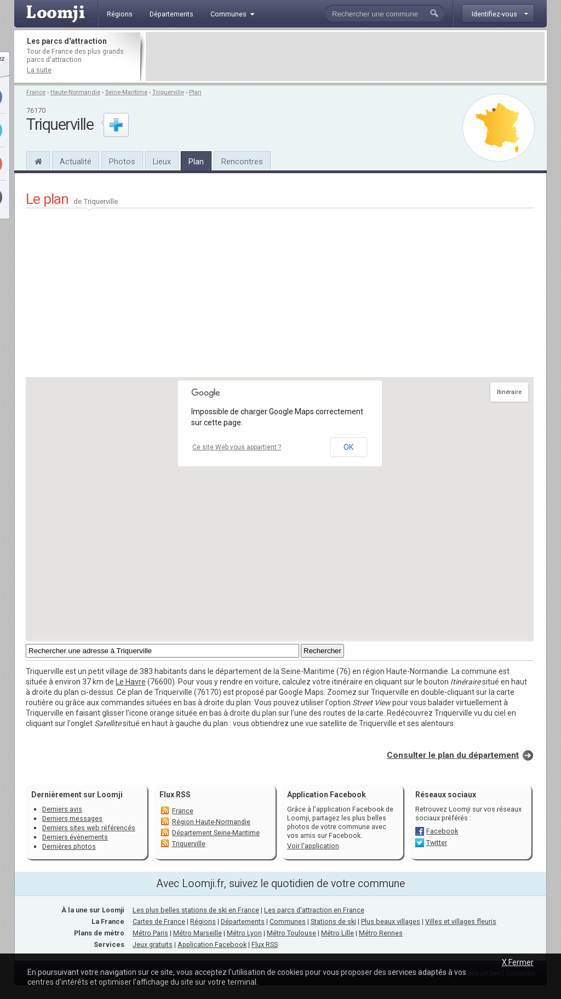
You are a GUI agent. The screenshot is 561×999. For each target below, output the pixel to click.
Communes (288, 921)
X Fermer (518, 962)
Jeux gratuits (153, 944)
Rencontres (242, 162)
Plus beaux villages (390, 921)
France (35, 92)
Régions (203, 921)
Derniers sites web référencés (88, 828)
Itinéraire (509, 392)
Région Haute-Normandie (211, 822)
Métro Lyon (244, 933)
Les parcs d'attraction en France (314, 910)
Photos (122, 162)
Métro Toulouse (291, 933)
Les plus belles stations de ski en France (196, 910)
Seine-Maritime (126, 92)
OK (348, 447)
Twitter (436, 842)
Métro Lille (337, 933)
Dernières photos (69, 846)
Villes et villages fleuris (460, 921)
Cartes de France (159, 921)
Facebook (442, 831)
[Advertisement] (345, 56)
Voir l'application (313, 846)
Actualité (75, 162)
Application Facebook (212, 944)
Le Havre (131, 681)
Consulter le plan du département (453, 755)
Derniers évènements (75, 837)
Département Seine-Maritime (216, 833)
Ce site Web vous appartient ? (236, 447)
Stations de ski (333, 921)
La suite (39, 70)
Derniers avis (62, 809)
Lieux (162, 162)
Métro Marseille (197, 933)
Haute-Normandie (75, 92)
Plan (195, 92)
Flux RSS (175, 794)
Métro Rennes (381, 933)
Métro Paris (150, 933)
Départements (243, 921)
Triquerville (168, 92)
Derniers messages (72, 818)
